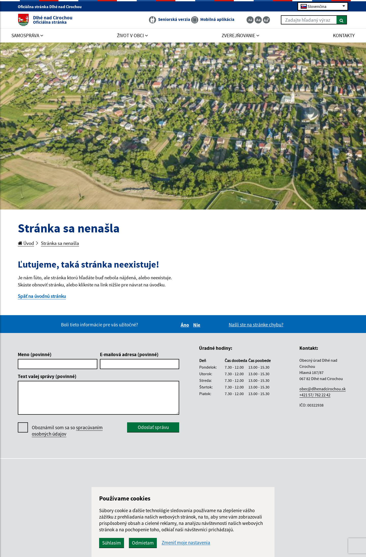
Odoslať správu (153, 427)
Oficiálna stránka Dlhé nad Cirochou (52, 6)
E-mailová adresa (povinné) (129, 354)
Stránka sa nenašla (60, 243)
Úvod (26, 243)
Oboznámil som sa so (67, 430)
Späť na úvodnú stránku (42, 296)
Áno (186, 325)
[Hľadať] (342, 19)
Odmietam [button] (143, 543)
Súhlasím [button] (111, 543)
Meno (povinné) (35, 354)
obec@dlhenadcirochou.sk (322, 388)
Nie (197, 325)
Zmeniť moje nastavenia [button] (186, 542)
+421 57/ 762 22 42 (314, 394)
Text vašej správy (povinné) (47, 376)
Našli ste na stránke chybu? (256, 325)
